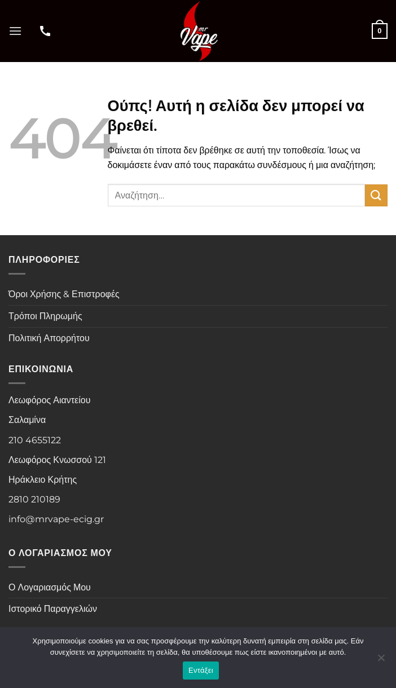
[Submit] (376, 195)
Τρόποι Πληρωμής (45, 316)
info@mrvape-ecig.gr (56, 519)
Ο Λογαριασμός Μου (49, 587)
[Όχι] (381, 661)
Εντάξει (200, 670)
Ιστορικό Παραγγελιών (52, 608)
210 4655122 (34, 440)
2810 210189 (34, 499)
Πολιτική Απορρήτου (49, 338)
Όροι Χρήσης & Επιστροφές (64, 294)
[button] (15, 31)
